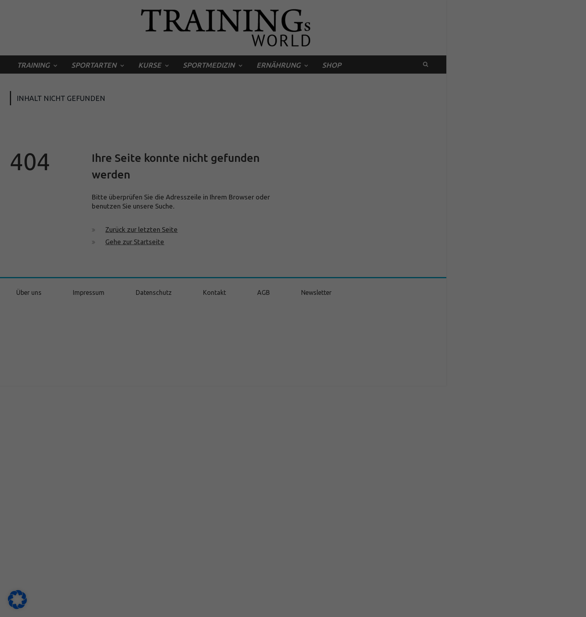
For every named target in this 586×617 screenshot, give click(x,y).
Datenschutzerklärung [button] (297, 606)
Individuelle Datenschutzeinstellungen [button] (293, 589)
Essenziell (208, 515)
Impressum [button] (333, 606)
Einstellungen (207, 497)
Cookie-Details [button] (257, 606)
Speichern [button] (293, 566)
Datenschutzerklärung (253, 489)
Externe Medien (365, 515)
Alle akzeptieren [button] (293, 542)
